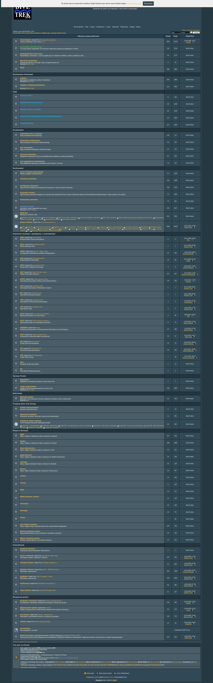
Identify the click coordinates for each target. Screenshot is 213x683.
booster (48, 608)
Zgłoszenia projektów (28, 414)
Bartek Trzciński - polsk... (39, 272)
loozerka (188, 281)
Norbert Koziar (188, 330)
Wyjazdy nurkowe (27, 569)
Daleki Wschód (26, 455)
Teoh (37, 651)
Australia (23, 462)
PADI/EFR (23, 328)
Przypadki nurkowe (27, 193)
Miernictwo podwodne (28, 61)
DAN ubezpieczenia (38, 258)
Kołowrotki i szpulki (115, 229)
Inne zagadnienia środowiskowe (32, 161)
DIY (28, 230)
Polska (22, 441)
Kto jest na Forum (21, 645)
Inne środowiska (26, 148)
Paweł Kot (188, 624)
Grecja (22, 517)
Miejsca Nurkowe (20, 431)
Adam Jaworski (188, 323)
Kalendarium (18, 545)
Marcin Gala (30, 64)
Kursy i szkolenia (26, 556)
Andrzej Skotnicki (188, 267)
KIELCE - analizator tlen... (46, 614)
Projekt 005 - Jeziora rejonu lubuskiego (131, 425)
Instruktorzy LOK (37, 307)
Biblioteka (17, 393)
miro (188, 240)
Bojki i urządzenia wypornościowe (97, 229)
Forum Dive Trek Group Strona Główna (27, 33)
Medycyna (24, 213)
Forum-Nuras (25, 628)
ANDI (22, 237)
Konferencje (24, 583)
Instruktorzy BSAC (39, 244)
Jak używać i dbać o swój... (50, 555)
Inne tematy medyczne (69, 219)
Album (138, 27)
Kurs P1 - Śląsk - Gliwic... (41, 251)
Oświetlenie (144, 227)
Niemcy (23, 469)
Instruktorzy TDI (36, 348)
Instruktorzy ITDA (38, 300)
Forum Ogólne (25, 40)
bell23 (188, 260)
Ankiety (23, 622)
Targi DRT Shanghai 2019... (48, 590)
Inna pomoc (24, 615)
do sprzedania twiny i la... (48, 222)
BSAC (22, 244)
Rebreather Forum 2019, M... (47, 583)
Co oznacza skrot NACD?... (42, 314)
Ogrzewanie (64, 229)
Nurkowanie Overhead (23, 74)
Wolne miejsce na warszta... (41, 321)
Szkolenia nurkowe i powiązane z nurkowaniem (34, 234)
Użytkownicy (100, 27)
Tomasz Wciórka (188, 344)
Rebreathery (54, 229)
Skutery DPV (33, 229)
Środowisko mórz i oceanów (31, 134)
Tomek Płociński (31, 210)
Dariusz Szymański (188, 357)
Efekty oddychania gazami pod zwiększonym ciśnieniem (135, 217)
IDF (21, 369)
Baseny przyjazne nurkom (30, 531)
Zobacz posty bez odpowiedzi (191, 30)
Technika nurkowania (28, 179)
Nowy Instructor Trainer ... (41, 279)
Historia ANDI (37, 237)
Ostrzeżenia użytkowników (28, 667)
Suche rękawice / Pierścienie (75, 227)
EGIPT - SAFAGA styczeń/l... (51, 569)
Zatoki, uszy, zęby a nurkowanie (67, 217)
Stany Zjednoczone (27, 448)
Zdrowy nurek (39, 219)
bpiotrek (188, 603)
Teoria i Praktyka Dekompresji (31, 172)
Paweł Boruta (188, 302)
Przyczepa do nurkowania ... (48, 40)
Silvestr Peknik (188, 586)
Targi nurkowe (25, 590)
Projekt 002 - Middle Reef (49, 425)
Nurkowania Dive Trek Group (31, 54)
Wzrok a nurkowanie (49, 217)
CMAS (22, 251)
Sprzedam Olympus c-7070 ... (72, 635)
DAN (22, 258)
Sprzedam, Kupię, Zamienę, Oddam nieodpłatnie (46, 230)
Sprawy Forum (19, 376)
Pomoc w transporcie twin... (54, 601)
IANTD (22, 279)
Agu (27, 400)
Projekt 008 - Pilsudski (51, 427)
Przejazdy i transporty (28, 601)
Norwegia (23, 511)
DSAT (22, 265)
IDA (21, 293)
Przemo (111, 677)
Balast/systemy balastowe (131, 229)
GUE (15, 92)
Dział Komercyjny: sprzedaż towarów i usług (37, 635)
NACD (22, 314)
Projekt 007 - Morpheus (35, 427)
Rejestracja (124, 27)
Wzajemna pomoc (21, 597)
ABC (23, 227)
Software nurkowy (147, 229)
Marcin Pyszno (188, 617)
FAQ (86, 27)
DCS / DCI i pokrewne (109, 217)
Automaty (30, 227)
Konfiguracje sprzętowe (29, 186)
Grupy (108, 27)
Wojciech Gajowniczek (188, 274)
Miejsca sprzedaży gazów (30, 538)
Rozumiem (148, 3)
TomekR (188, 42)
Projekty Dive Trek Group (24, 404)
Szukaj (92, 27)
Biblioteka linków (26, 397)
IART (22, 286)
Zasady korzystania (27, 549)
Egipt (22, 434)
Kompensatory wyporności (43, 227)
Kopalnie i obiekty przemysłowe (32, 85)
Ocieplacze (102, 227)
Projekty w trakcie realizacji (30, 421)
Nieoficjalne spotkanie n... (50, 562)
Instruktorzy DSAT (38, 265)
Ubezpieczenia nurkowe (52, 219)
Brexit (38, 327)
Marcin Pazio (188, 227)
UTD (21, 355)
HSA (21, 362)
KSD (188, 316)
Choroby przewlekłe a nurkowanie (90, 217)
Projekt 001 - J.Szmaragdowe (31, 425)
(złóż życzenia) (60, 662)
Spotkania (24, 576)
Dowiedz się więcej (133, 3)
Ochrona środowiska (28, 154)
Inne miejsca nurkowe (28, 524)
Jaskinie (23, 78)
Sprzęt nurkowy (26, 222)
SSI (21, 341)
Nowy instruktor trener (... (40, 334)
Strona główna (78, 27)
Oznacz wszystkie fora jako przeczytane (25, 642)
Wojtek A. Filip (188, 247)
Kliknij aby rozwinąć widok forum (54, 33)
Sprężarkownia (43, 229)
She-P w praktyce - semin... (45, 576)
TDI (21, 348)
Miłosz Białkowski (188, 351)
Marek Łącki (188, 638)
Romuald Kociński (188, 254)
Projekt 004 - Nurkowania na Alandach (105, 425)
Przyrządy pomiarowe (131, 227)
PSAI (22, 335)
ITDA (22, 300)
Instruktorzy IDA (36, 293)
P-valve (72, 229)
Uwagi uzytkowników (28, 387)
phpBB (96, 677)
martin (188, 610)
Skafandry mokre (91, 227)
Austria (23, 476)
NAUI (22, 321)
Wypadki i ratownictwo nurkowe (31, 217)
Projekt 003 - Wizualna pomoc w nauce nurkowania (75, 425)
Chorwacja (24, 504)
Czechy (23, 483)
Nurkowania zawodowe (29, 200)
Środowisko (18, 130)
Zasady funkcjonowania (29, 407)
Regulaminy (24, 380)
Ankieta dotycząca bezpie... (43, 621)
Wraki (22, 68)
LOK (21, 307)
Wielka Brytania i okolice (29, 497)
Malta (22, 490)
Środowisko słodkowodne (30, 141)
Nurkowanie (18, 168)
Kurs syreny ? (35, 341)
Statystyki (115, 27)
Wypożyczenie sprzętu (28, 608)
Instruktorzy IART (38, 286)
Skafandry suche (59, 227)
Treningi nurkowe (26, 563)
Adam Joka (188, 337)
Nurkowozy (81, 229)
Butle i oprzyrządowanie (115, 227)
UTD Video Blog (37, 355)
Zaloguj (132, 27)
